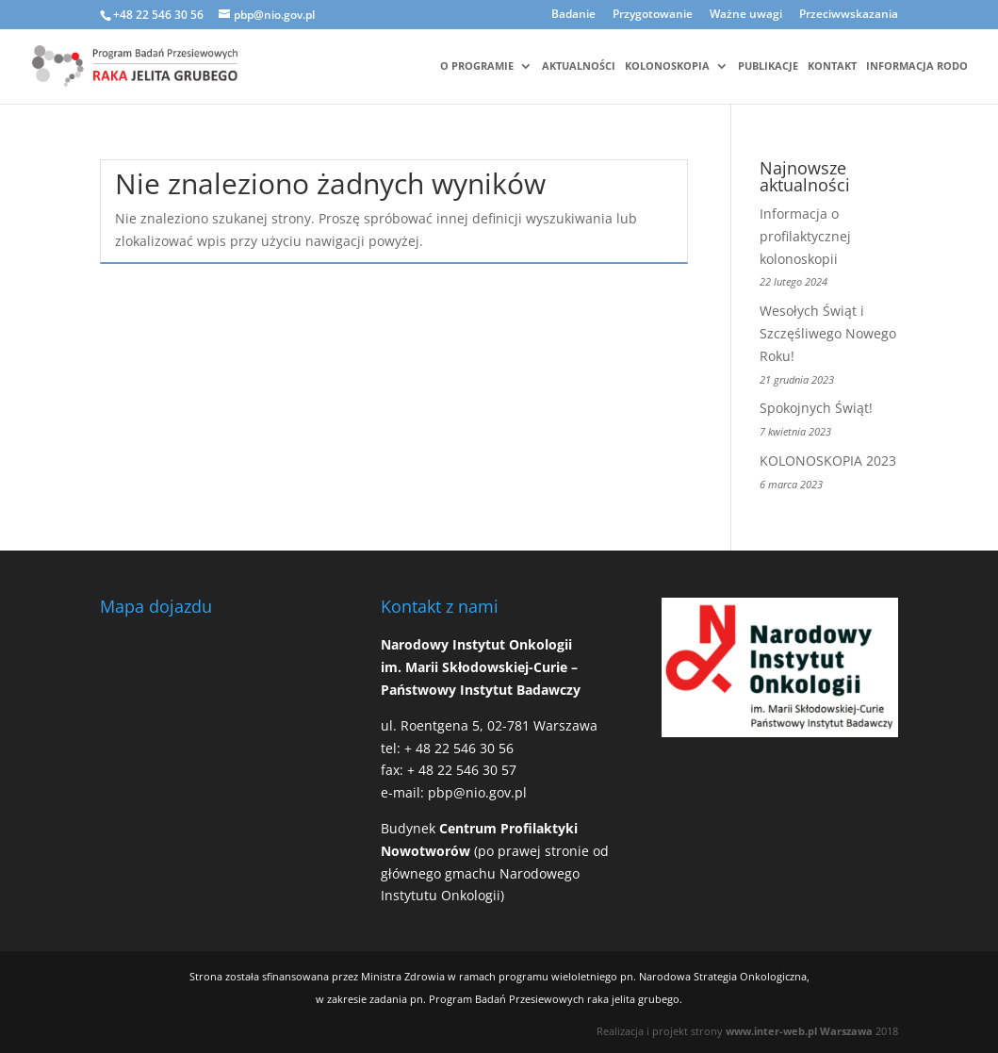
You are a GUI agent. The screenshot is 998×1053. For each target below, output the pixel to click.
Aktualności (578, 66)
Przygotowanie (653, 15)
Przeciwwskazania (848, 15)
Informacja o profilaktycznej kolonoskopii (805, 236)
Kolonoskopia (667, 66)
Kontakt (832, 66)
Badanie (573, 15)
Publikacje (768, 66)
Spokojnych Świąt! (816, 408)
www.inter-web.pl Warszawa (799, 1031)
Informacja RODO (917, 66)
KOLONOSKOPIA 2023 (828, 460)
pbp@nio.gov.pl (477, 792)
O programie (477, 66)
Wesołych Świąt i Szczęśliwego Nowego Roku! (828, 333)
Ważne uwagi (746, 15)
